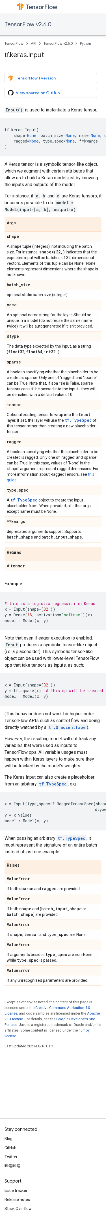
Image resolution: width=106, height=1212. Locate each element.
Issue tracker (16, 1190)
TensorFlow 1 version (32, 78)
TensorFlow (14, 43)
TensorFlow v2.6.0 (28, 24)
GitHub (10, 1148)
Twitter (11, 1157)
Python (85, 43)
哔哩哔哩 (12, 1166)
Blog (8, 1138)
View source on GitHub (34, 93)
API (33, 43)
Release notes (17, 1199)
